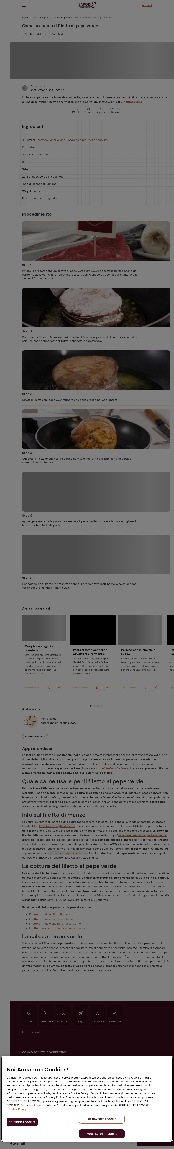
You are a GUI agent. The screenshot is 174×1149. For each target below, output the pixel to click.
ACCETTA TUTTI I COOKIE (102, 1133)
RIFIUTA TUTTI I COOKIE (102, 1119)
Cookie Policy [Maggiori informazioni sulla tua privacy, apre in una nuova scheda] (17, 1109)
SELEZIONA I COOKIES (22, 1122)
